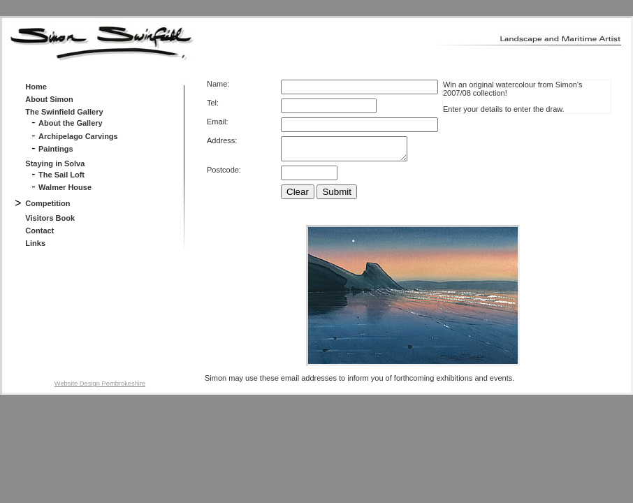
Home (36, 86)
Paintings (55, 149)
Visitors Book (50, 218)
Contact (39, 230)
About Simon (49, 99)
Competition (47, 203)
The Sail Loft (61, 174)
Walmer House (65, 187)
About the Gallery (70, 123)
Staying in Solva (55, 163)
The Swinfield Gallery (64, 112)
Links (35, 243)
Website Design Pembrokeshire (99, 387)
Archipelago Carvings (78, 136)
